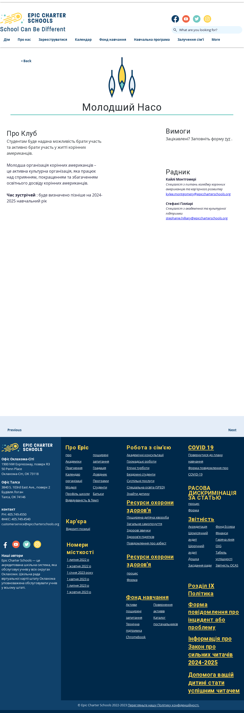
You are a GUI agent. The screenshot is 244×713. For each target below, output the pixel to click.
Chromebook (136, 637)
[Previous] (28, 430)
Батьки (98, 493)
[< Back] (37, 61)
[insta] (207, 19)
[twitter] (196, 19)
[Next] (228, 430)
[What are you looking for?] (207, 30)
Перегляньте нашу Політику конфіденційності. (163, 705)
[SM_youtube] (186, 19)
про (68, 455)
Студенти (100, 487)
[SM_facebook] (175, 19)
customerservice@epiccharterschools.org (30, 524)
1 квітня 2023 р (78, 579)
